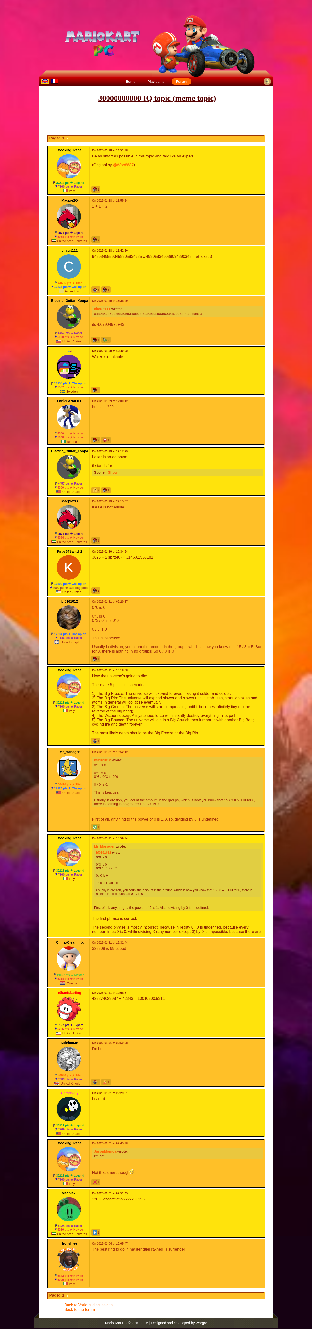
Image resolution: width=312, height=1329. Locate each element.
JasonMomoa (105, 1151)
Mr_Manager (104, 846)
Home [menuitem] (130, 81)
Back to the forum (79, 1309)
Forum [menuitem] (181, 81)
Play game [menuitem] (155, 81)
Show (112, 472)
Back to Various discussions (88, 1305)
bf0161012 (102, 760)
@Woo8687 (123, 165)
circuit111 (102, 309)
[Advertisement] (156, 119)
